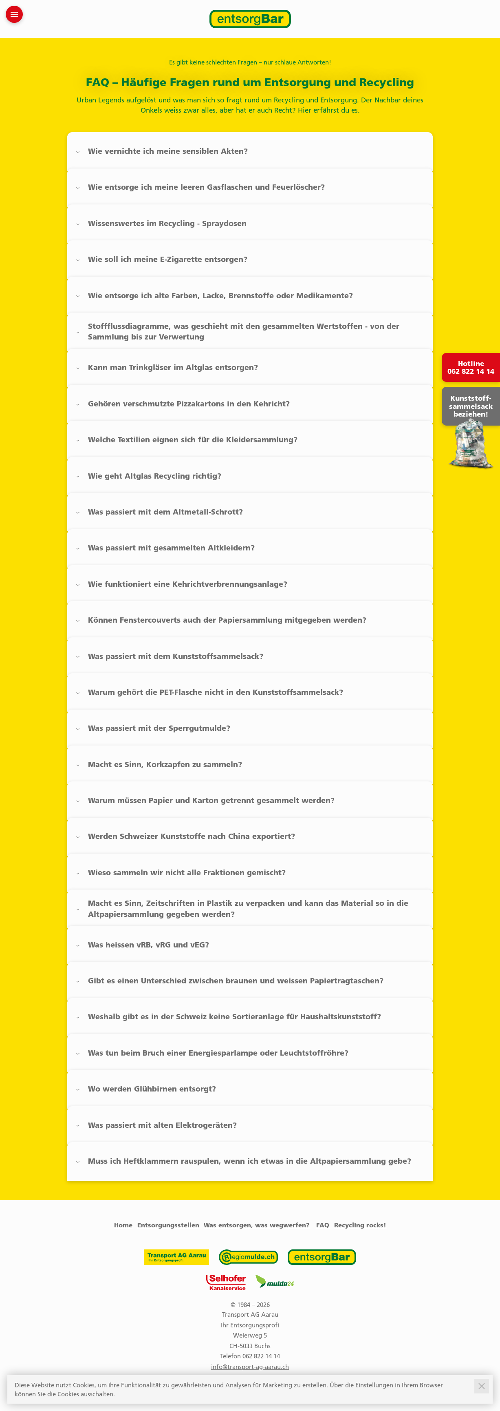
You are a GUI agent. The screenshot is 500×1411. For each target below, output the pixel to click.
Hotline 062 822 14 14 (470, 367)
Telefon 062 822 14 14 (250, 1356)
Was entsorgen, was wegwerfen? (256, 1225)
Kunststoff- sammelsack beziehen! (471, 406)
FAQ (322, 1225)
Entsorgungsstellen (168, 1225)
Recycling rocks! (360, 1225)
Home (123, 1225)
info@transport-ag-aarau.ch (250, 1366)
